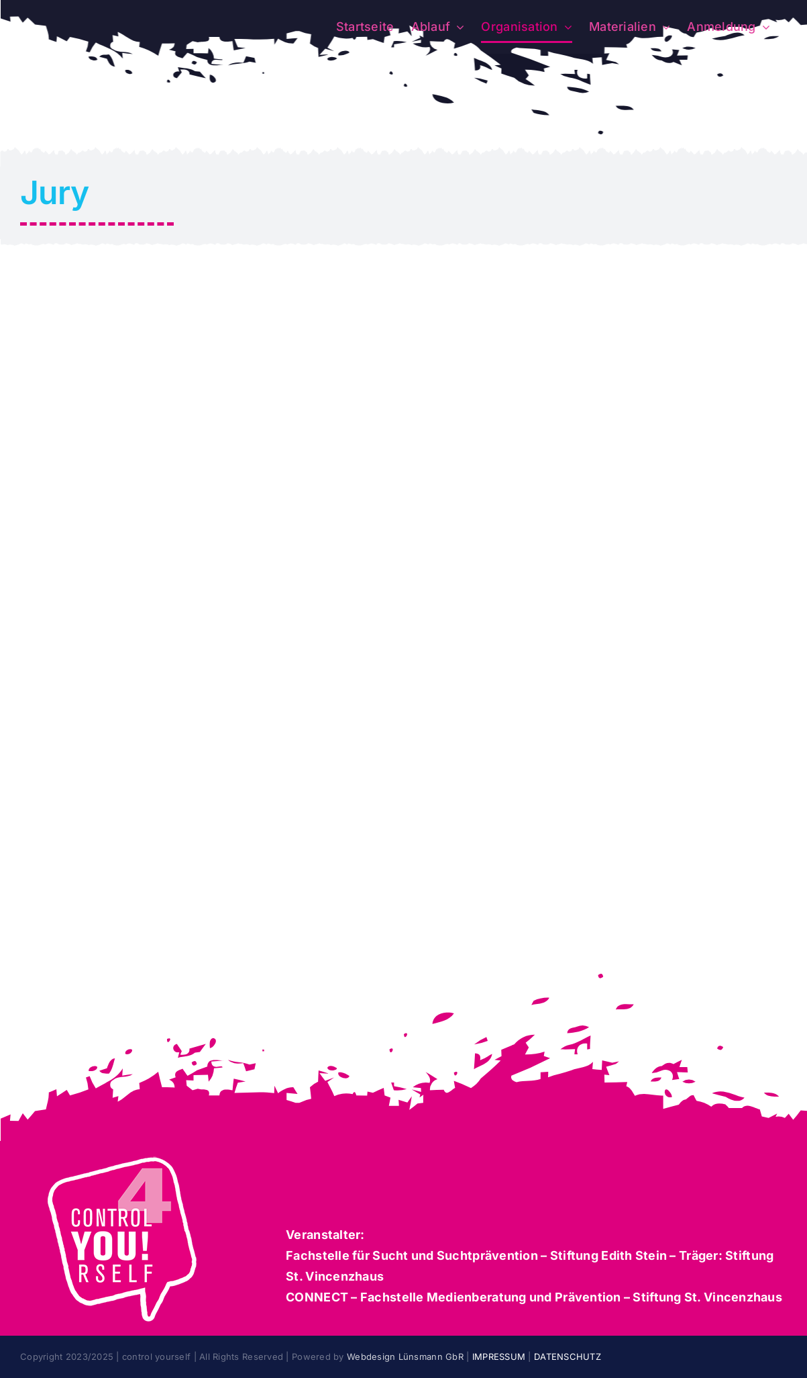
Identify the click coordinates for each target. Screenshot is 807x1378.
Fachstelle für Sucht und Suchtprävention (412, 1255)
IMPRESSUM (500, 1356)
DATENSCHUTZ (567, 1356)
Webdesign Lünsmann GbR (405, 1356)
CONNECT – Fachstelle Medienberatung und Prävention (453, 1297)
